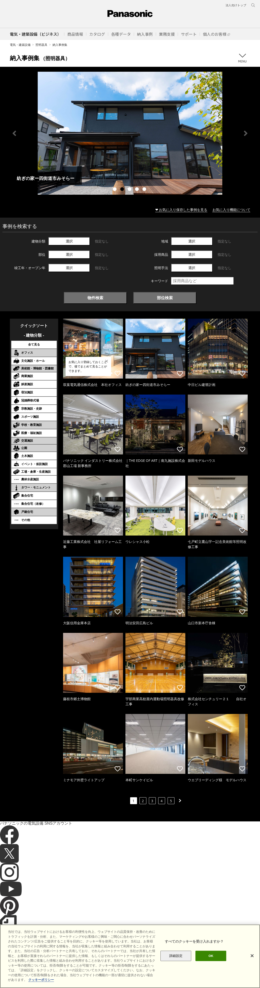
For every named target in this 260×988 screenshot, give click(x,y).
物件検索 (95, 297)
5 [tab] (144, 189)
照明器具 (41, 45)
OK (210, 956)
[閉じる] (252, 955)
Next (246, 133)
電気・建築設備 (20, 45)
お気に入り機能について (231, 209)
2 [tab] (122, 189)
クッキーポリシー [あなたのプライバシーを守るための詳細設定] (41, 980)
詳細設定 (175, 956)
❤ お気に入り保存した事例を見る (181, 209)
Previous (14, 133)
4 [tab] (137, 189)
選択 (69, 241)
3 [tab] (130, 189)
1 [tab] (115, 189)
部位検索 (165, 297)
